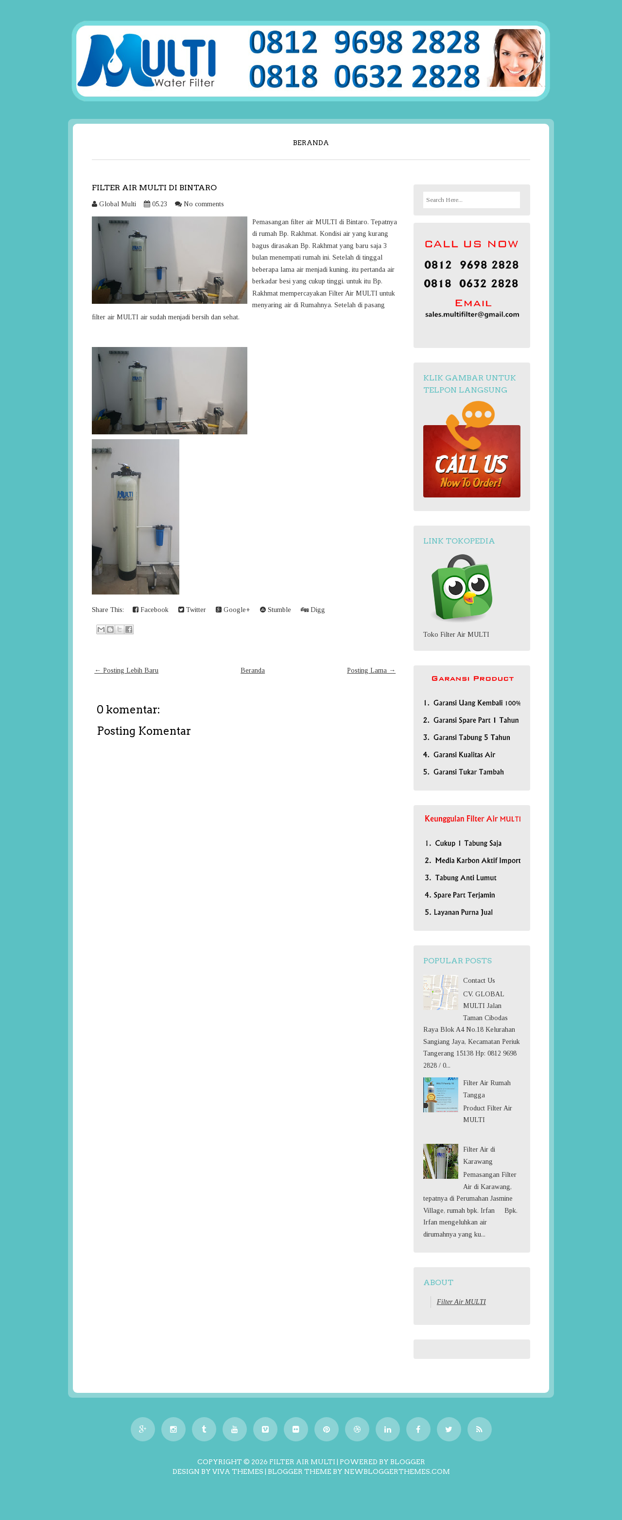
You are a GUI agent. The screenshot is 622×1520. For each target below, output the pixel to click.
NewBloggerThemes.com (397, 1471)
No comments (204, 204)
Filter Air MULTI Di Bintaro (154, 187)
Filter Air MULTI (461, 1301)
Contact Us (479, 980)
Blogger (407, 1462)
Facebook (151, 609)
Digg (313, 609)
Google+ (233, 609)
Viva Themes (237, 1471)
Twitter (192, 609)
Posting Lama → (371, 670)
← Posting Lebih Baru (126, 670)
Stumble (275, 609)
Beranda (311, 143)
